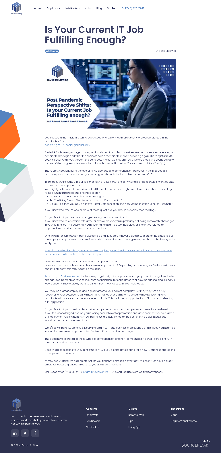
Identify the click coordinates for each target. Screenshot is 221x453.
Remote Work (136, 415)
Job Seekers (72, 8)
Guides (132, 409)
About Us (91, 409)
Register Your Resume (184, 421)
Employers (53, 8)
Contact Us (92, 427)
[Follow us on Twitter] (25, 433)
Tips (130, 421)
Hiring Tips (134, 427)
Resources (177, 409)
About (38, 8)
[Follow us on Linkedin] (15, 433)
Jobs (88, 8)
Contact (112, 8)
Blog (99, 8)
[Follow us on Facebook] (35, 433)
